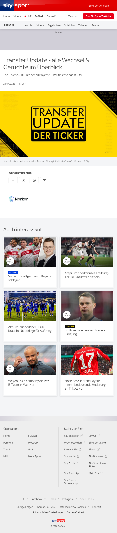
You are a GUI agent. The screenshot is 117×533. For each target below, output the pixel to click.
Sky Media (71, 457)
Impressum (42, 506)
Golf (30, 449)
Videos (17, 16)
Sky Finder (71, 464)
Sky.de (94, 450)
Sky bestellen (73, 436)
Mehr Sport (34, 456)
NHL (5, 456)
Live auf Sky (72, 450)
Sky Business (97, 457)
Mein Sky (95, 474)
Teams (95, 25)
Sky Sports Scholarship (71, 482)
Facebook (38, 499)
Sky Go (94, 436)
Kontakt (96, 506)
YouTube (86, 499)
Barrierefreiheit (75, 512)
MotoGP (33, 442)
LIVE (29, 16)
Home (6, 16)
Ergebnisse (54, 25)
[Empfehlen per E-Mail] (44, 180)
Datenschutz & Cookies (73, 507)
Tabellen (83, 25)
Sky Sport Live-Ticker (97, 465)
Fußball (39, 16)
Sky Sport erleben (99, 5)
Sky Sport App (72, 473)
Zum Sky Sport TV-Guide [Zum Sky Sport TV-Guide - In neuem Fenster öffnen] (98, 16)
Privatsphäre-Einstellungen (48, 512)
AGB (53, 506)
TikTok (53, 499)
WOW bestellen (74, 443)
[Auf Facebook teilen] (13, 180)
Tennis (7, 449)
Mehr (72, 16)
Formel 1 (51, 16)
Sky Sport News (97, 442)
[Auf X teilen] (23, 180)
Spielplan (69, 25)
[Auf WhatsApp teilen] (34, 180)
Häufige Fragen (24, 506)
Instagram (69, 499)
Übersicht (27, 25)
